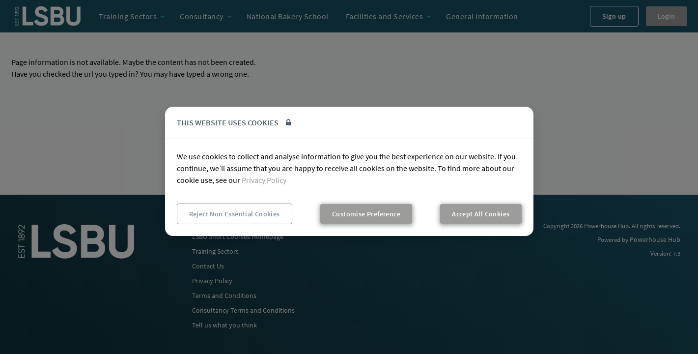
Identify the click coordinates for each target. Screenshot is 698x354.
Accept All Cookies (480, 213)
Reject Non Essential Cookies (234, 213)
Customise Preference (366, 213)
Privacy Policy (264, 180)
